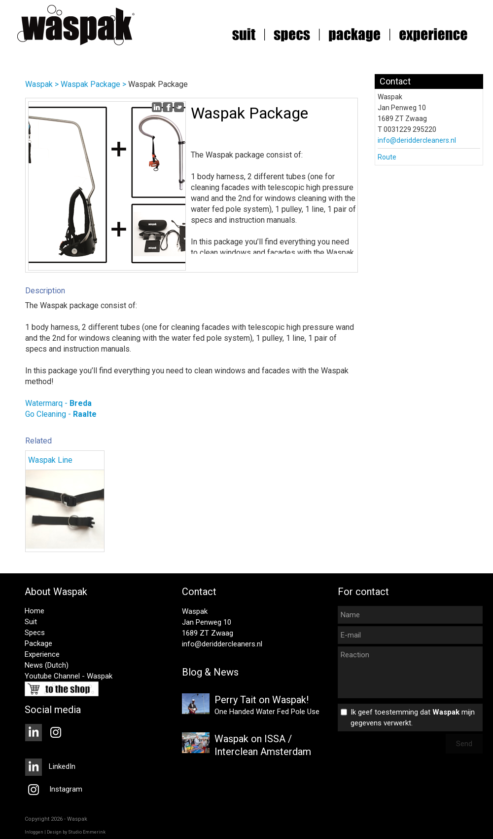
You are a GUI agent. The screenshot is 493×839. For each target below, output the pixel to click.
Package (38, 643)
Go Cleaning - (61, 414)
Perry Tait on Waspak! (261, 700)
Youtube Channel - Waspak (68, 676)
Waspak (39, 84)
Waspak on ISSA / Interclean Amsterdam (262, 745)
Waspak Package (90, 84)
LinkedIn (50, 766)
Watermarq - (58, 403)
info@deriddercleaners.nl (417, 140)
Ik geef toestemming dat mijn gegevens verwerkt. (413, 717)
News (34, 665)
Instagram (53, 789)
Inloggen (34, 832)
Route (387, 157)
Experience (42, 654)
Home (34, 610)
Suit (31, 621)
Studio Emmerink (87, 832)
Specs (35, 632)
